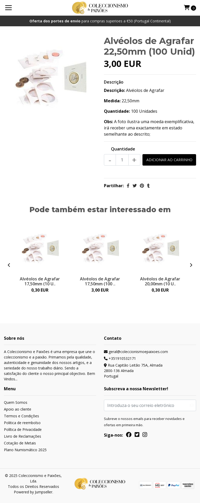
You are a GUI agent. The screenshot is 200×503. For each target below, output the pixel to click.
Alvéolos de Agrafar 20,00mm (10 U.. (160, 281)
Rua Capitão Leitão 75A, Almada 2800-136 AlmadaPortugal (133, 371)
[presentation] (9, 265)
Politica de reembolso (22, 422)
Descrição (113, 82)
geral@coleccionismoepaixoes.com (136, 351)
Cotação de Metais (20, 443)
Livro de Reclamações (22, 436)
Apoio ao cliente (17, 409)
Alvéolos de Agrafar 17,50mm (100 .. (100, 281)
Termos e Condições (21, 415)
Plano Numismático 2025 (25, 449)
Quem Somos (15, 402)
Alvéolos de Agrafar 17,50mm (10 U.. (40, 281)
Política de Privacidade (23, 429)
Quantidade (123, 149)
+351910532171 (120, 358)
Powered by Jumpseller (33, 491)
